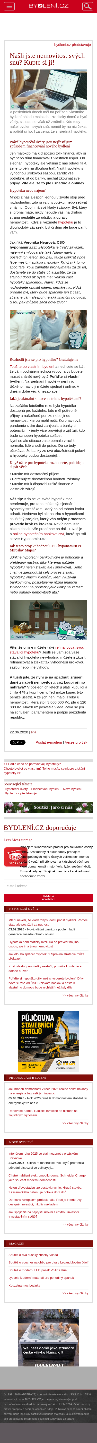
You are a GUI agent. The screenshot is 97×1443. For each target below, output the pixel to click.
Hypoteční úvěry (16, 789)
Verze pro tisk (76, 742)
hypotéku (65, 222)
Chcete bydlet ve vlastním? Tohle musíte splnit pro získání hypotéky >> (44, 771)
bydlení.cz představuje (72, 45)
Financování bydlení (45, 789)
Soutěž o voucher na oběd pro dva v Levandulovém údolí (48, 1262)
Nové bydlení (72, 789)
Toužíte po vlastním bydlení (32, 366)
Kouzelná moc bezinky (24, 1285)
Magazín (16, 1243)
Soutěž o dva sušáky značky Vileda (33, 1255)
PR (33, 732)
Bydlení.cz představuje (21, 793)
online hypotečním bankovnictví (38, 534)
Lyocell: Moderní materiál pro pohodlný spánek (41, 1278)
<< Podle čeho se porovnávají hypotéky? (32, 764)
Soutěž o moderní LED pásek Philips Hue (38, 1270)
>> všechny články (75, 995)
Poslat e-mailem (48, 742)
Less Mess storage (18, 840)
